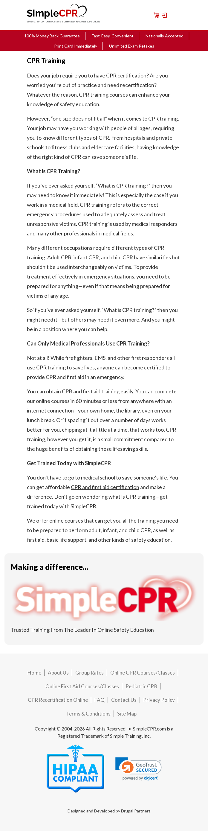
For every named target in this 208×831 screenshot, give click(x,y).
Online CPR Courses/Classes (142, 672)
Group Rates (89, 672)
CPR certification (126, 75)
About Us (58, 672)
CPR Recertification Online (58, 700)
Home (34, 672)
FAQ (99, 700)
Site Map (127, 713)
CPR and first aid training (91, 391)
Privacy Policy (159, 700)
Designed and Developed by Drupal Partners (109, 810)
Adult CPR (59, 257)
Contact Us (124, 700)
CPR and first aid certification (105, 487)
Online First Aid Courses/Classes (82, 686)
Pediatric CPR (141, 686)
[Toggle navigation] (173, 15)
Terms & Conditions (88, 713)
